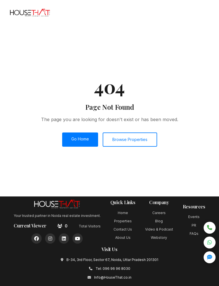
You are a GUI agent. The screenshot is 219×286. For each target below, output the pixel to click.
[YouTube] (77, 238)
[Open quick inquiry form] (210, 257)
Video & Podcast (159, 229)
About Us (123, 237)
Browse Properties (129, 139)
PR (194, 225)
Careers (159, 213)
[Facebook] (36, 238)
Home (123, 213)
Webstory (159, 237)
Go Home (80, 138)
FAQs (194, 233)
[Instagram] (50, 238)
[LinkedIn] (64, 238)
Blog (159, 221)
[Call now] (210, 228)
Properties (123, 221)
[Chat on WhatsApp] (210, 242)
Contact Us (122, 229)
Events (194, 217)
